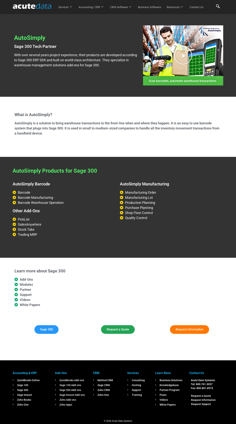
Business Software (153, 4)
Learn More (163, 373)
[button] (183, 55)
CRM (96, 373)
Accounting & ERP (25, 373)
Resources (179, 4)
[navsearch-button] (218, 6)
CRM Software (123, 4)
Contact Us (65, 9)
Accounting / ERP (92, 4)
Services (65, 4)
